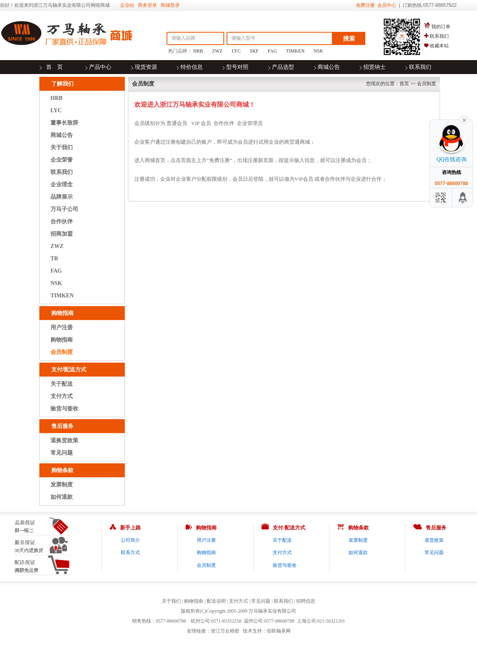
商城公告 (329, 67)
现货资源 (146, 67)
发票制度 (61, 485)
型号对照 (237, 67)
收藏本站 (439, 46)
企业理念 (61, 184)
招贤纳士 (374, 67)
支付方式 (61, 396)
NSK (318, 51)
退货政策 (434, 540)
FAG (272, 51)
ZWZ (217, 51)
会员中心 (386, 5)
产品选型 (283, 67)
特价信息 (191, 67)
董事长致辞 (64, 123)
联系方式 (130, 552)
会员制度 (61, 352)
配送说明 (216, 601)
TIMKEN (295, 51)
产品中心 (100, 67)
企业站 (127, 5)
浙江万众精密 (225, 631)
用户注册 (61, 327)
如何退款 (61, 497)
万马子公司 (64, 209)
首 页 (54, 67)
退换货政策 (64, 440)
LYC (236, 51)
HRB (198, 51)
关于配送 (61, 384)
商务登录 (147, 5)
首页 (404, 83)
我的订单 (440, 26)
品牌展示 (61, 197)
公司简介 (130, 540)
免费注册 (365, 5)
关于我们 (61, 147)
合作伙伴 (61, 222)
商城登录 (170, 5)
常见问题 (61, 453)
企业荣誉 (61, 160)
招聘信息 (305, 601)
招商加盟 (61, 234)
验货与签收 (64, 409)
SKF (254, 51)
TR (54, 259)
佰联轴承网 (279, 631)
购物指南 (61, 340)
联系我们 (439, 36)
